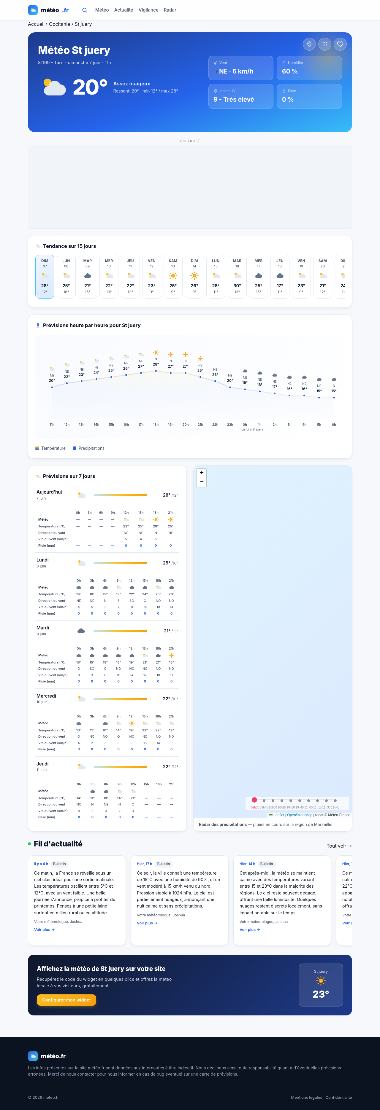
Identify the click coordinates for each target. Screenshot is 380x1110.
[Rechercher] (84, 10)
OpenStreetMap (299, 815)
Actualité (123, 10)
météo (48, 10)
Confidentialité (338, 1097)
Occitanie (59, 24)
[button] (201, 473)
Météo (102, 10)
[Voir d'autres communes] (324, 44)
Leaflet (276, 815)
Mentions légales (306, 1097)
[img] (273, 641)
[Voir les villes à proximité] (309, 44)
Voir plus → (44, 929)
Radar (170, 10)
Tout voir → (339, 846)
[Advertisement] (190, 187)
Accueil (36, 24)
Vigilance (149, 10)
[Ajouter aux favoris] (340, 44)
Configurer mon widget (66, 1000)
